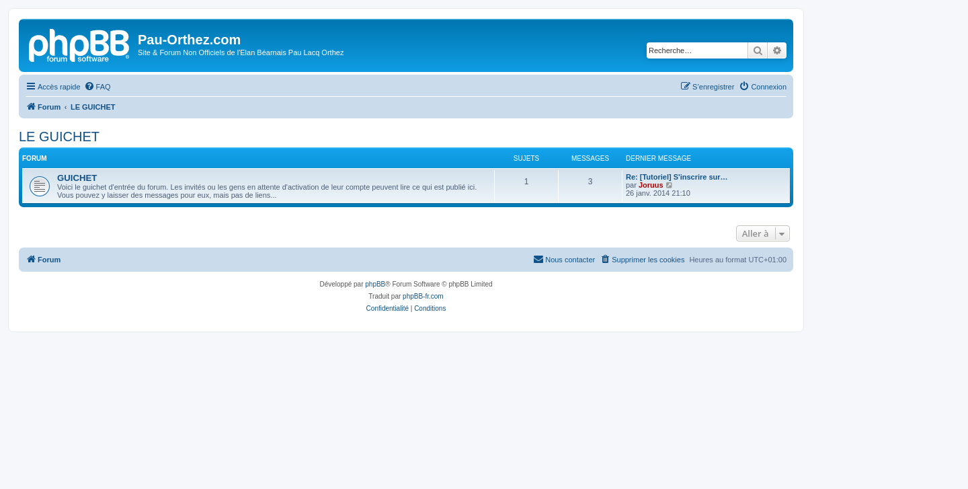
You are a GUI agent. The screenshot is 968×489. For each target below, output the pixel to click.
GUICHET (77, 178)
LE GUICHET (59, 136)
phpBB (375, 284)
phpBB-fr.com (423, 296)
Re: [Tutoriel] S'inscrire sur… (677, 177)
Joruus (651, 185)
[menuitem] (97, 87)
